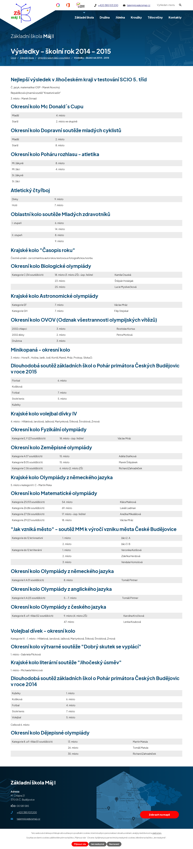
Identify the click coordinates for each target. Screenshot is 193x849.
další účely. (157, 833)
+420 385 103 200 (27, 812)
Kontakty (175, 17)
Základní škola (27, 57)
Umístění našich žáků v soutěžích (54, 57)
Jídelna (120, 17)
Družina (105, 17)
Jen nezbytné (97, 844)
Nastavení (114, 844)
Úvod (13, 57)
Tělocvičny (155, 17)
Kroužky (136, 17)
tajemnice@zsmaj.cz (28, 818)
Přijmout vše (80, 844)
